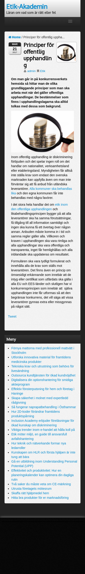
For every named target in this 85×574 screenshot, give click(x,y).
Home (14, 37)
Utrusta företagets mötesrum (31, 488)
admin (31, 71)
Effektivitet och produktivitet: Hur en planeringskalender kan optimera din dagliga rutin (42, 475)
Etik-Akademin (26, 6)
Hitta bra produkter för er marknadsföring (40, 497)
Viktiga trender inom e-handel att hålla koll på (43, 430)
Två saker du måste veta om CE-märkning (41, 484)
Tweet (12, 316)
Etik (42, 71)
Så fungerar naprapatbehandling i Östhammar (43, 407)
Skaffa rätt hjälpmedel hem (30, 493)
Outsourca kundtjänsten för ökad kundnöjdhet (43, 375)
